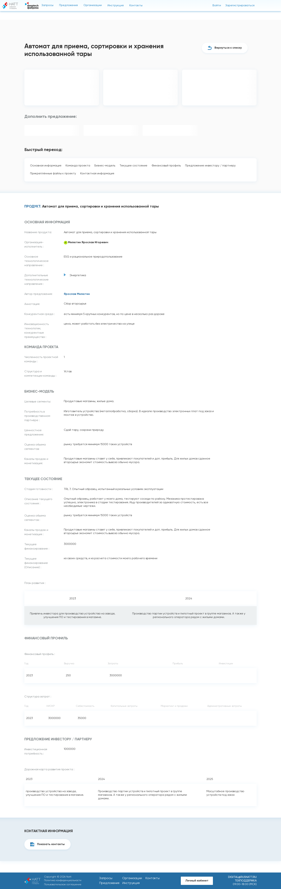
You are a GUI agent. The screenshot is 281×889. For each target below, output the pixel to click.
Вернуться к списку (228, 47)
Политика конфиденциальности (62, 880)
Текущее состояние (133, 165)
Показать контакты (51, 844)
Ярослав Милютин (77, 294)
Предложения (68, 5)
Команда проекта (78, 165)
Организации (93, 5)
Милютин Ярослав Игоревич (88, 242)
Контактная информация (97, 173)
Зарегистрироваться (239, 5)
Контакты (135, 5)
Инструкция (116, 5)
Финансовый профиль (166, 165)
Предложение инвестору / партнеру (210, 165)
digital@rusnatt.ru (242, 877)
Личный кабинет (196, 880)
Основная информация (45, 165)
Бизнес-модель (104, 165)
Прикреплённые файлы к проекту (53, 173)
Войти (217, 5)
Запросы (47, 5)
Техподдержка (246, 880)
